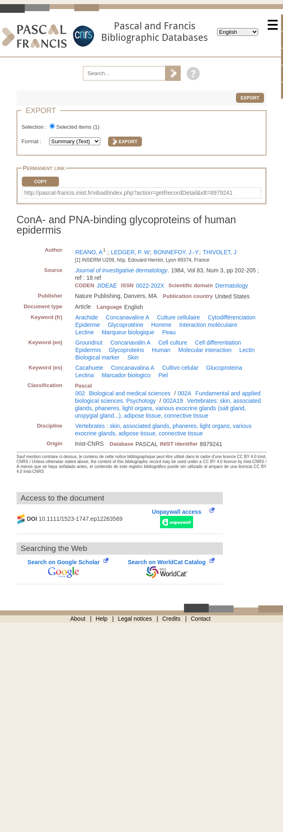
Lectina (84, 375)
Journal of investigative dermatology (121, 270)
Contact (201, 618)
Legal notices (135, 618)
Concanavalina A (132, 367)
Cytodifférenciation (232, 317)
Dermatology (231, 285)
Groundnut (88, 342)
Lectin (247, 350)
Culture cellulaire (178, 317)
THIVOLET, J (220, 252)
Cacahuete (89, 367)
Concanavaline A (127, 317)
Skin (133, 357)
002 (80, 393)
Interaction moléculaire (208, 324)
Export (250, 97)
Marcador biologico (125, 375)
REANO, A (88, 252)
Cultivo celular (180, 367)
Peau (169, 332)
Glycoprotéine (125, 324)
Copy (40, 181)
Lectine (84, 332)
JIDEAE (107, 285)
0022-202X (150, 285)
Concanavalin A (130, 342)
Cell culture (172, 342)
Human (161, 350)
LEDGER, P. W (130, 252)
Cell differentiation (218, 342)
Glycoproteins (126, 350)
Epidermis (88, 350)
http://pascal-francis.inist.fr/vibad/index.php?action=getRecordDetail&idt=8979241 (128, 192)
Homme (161, 324)
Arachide (86, 317)
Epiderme (87, 324)
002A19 (173, 400)
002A (184, 393)
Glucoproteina (224, 367)
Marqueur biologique (127, 332)
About (77, 618)
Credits (171, 618)
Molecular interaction (204, 350)
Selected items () (77, 127)
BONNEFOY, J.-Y (175, 252)
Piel (163, 375)
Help (102, 618)
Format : (32, 141)
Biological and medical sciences (130, 393)
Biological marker (97, 357)
